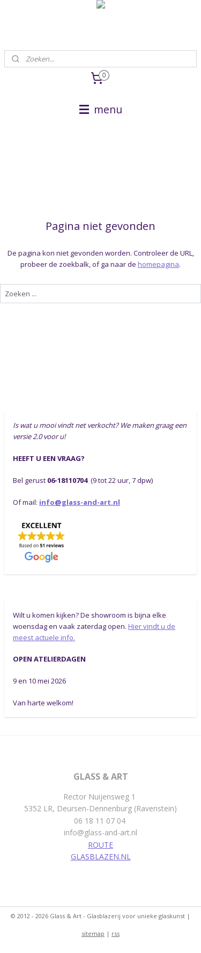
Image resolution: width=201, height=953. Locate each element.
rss (115, 933)
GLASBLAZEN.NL (101, 856)
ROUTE (100, 845)
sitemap (93, 933)
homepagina (158, 264)
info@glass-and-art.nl (79, 502)
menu (100, 109)
